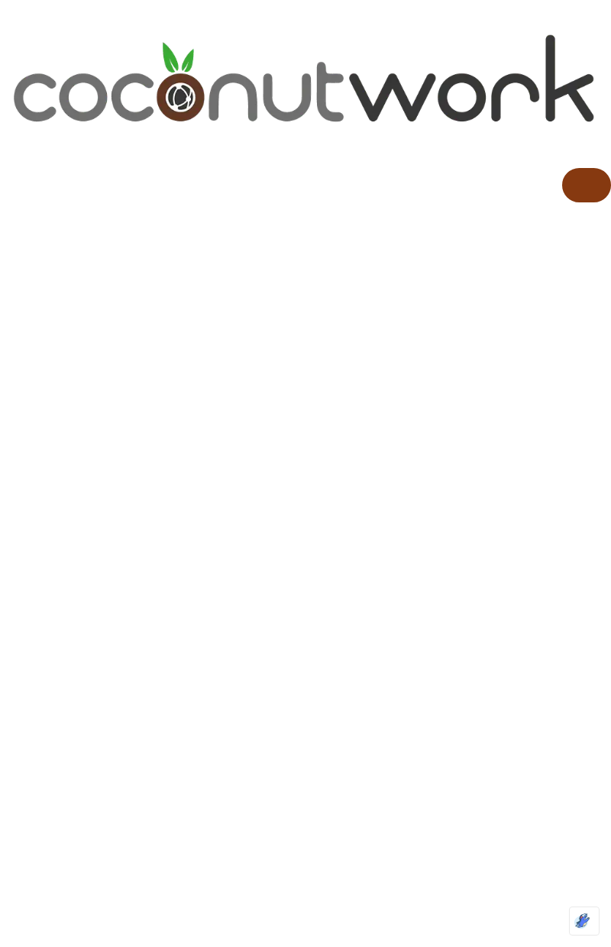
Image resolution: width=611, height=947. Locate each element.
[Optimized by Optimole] (584, 921)
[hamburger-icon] (586, 185)
